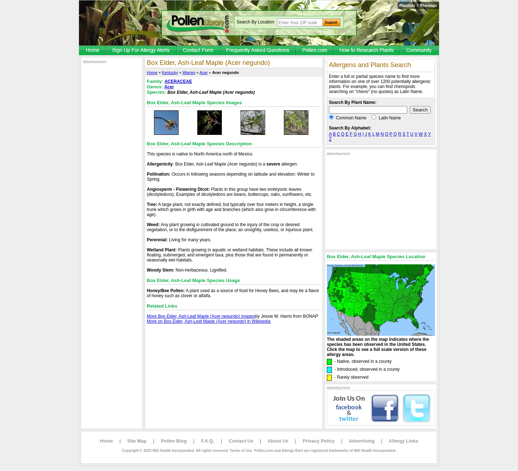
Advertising (362, 441)
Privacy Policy (318, 441)
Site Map (136, 441)
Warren (189, 72)
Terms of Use (240, 451)
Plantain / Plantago (418, 5)
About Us (278, 441)
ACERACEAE (178, 81)
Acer (203, 72)
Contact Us (241, 441)
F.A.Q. (207, 441)
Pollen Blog (174, 441)
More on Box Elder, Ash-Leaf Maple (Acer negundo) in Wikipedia (209, 321)
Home (152, 72)
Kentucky (170, 72)
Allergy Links (403, 441)
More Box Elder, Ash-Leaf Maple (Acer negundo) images (201, 316)
